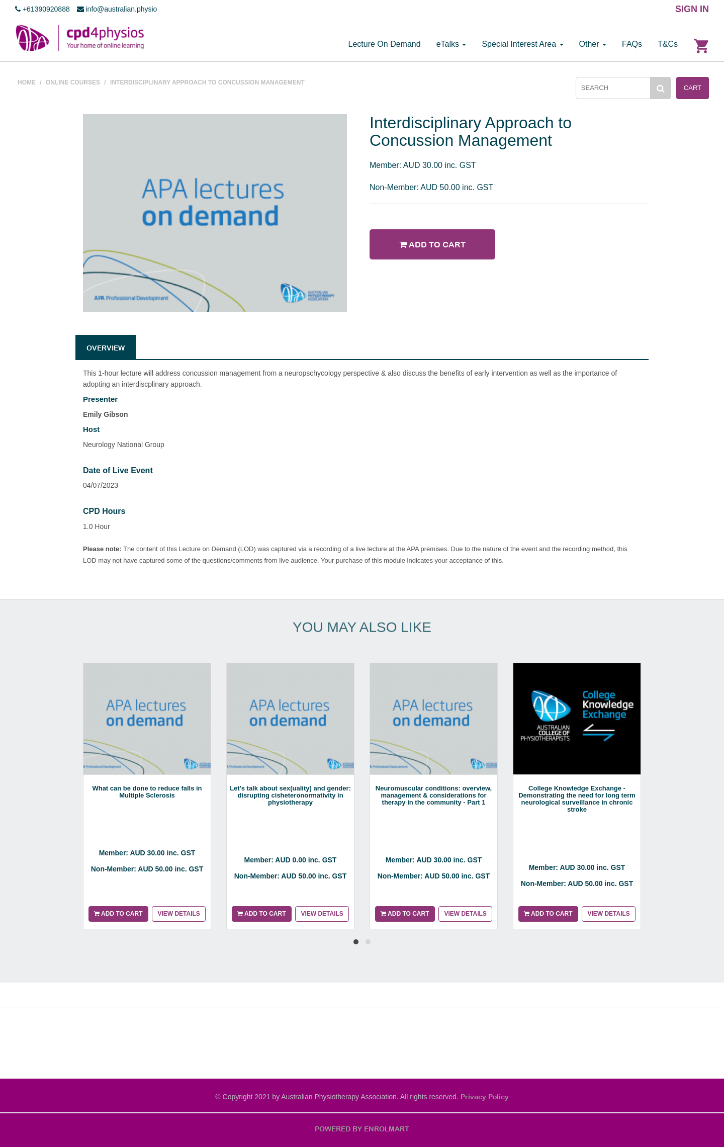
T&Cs (668, 44)
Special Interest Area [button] (522, 44)
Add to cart (432, 244)
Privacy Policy (485, 1097)
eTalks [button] (451, 44)
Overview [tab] (105, 348)
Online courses (73, 82)
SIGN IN (692, 9)
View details (178, 913)
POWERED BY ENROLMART (362, 1129)
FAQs (632, 44)
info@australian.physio (117, 9)
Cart (692, 88)
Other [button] (592, 44)
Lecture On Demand (384, 44)
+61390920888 (42, 9)
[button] (356, 942)
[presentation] (310, 953)
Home (27, 82)
